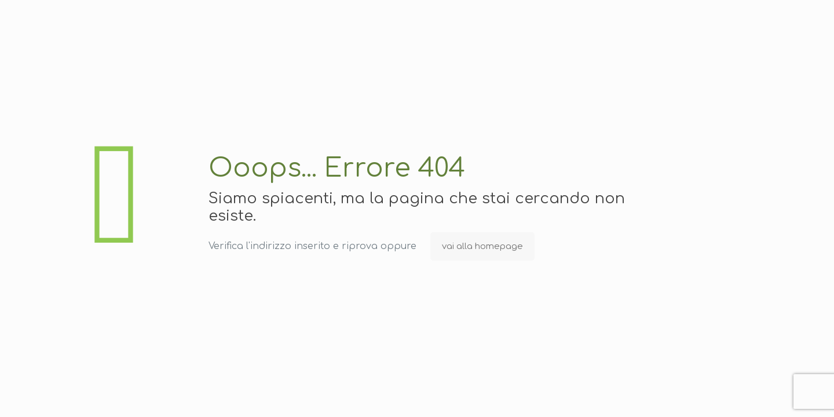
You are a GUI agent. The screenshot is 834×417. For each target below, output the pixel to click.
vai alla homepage (482, 246)
